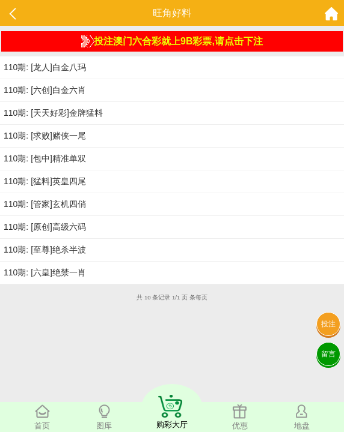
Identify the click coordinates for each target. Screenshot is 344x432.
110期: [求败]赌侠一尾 (45, 135)
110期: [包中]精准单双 (45, 158)
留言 (328, 354)
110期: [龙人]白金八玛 (45, 67)
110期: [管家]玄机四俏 (45, 204)
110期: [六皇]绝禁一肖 (45, 272)
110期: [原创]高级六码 (45, 227)
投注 (328, 324)
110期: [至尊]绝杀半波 (45, 249)
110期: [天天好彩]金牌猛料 (53, 113)
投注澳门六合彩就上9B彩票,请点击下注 (172, 41)
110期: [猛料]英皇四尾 (45, 181)
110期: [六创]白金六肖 (45, 90)
